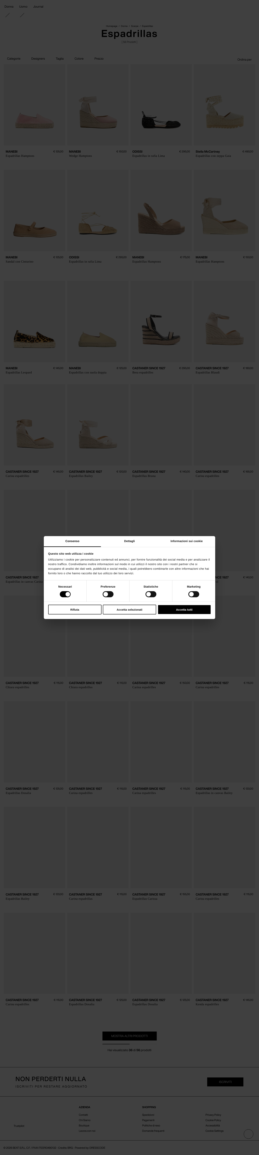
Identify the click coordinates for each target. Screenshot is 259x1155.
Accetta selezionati (129, 609)
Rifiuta (74, 609)
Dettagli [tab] (129, 541)
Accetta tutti (184, 609)
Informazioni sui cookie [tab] (187, 541)
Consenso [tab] (72, 541)
